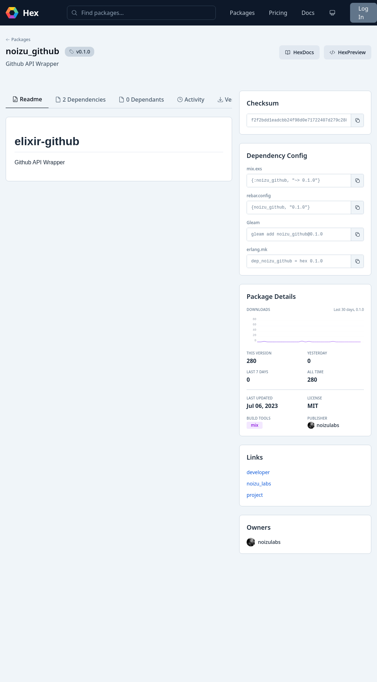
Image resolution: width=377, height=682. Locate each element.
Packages (242, 13)
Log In (363, 13)
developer (258, 472)
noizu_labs (259, 483)
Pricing (278, 13)
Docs (308, 13)
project (255, 494)
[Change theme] (332, 12)
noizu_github (32, 51)
